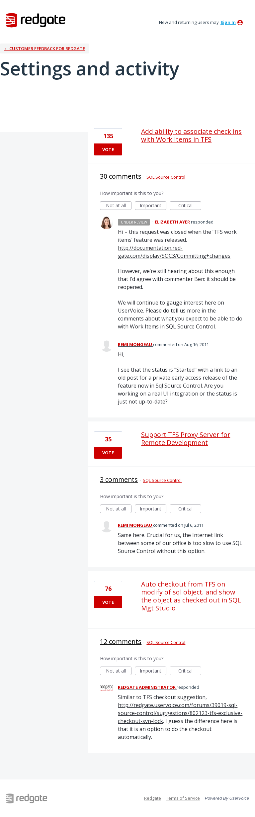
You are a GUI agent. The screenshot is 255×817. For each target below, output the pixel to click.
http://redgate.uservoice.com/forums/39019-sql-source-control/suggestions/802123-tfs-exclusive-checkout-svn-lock (180, 713)
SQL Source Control (165, 177)
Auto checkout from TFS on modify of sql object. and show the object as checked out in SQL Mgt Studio (191, 596)
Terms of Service (183, 798)
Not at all (119, 206)
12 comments (120, 641)
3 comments (119, 479)
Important (153, 206)
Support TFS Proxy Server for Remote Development (185, 438)
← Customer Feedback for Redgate (44, 48)
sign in (228, 22)
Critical (189, 206)
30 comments (120, 176)
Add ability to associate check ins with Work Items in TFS (191, 135)
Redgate (152, 798)
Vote (108, 149)
